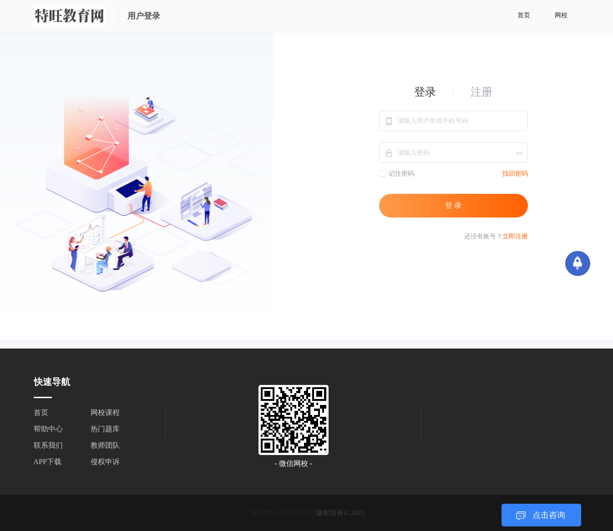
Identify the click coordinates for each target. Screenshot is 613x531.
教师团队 (105, 445)
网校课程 (105, 412)
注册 (481, 92)
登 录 (453, 205)
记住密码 (396, 173)
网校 (561, 15)
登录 (425, 92)
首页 (523, 15)
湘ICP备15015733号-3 (283, 512)
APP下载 (47, 461)
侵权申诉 (105, 461)
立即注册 (515, 236)
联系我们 (48, 445)
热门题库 (105, 429)
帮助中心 (48, 429)
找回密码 (515, 173)
